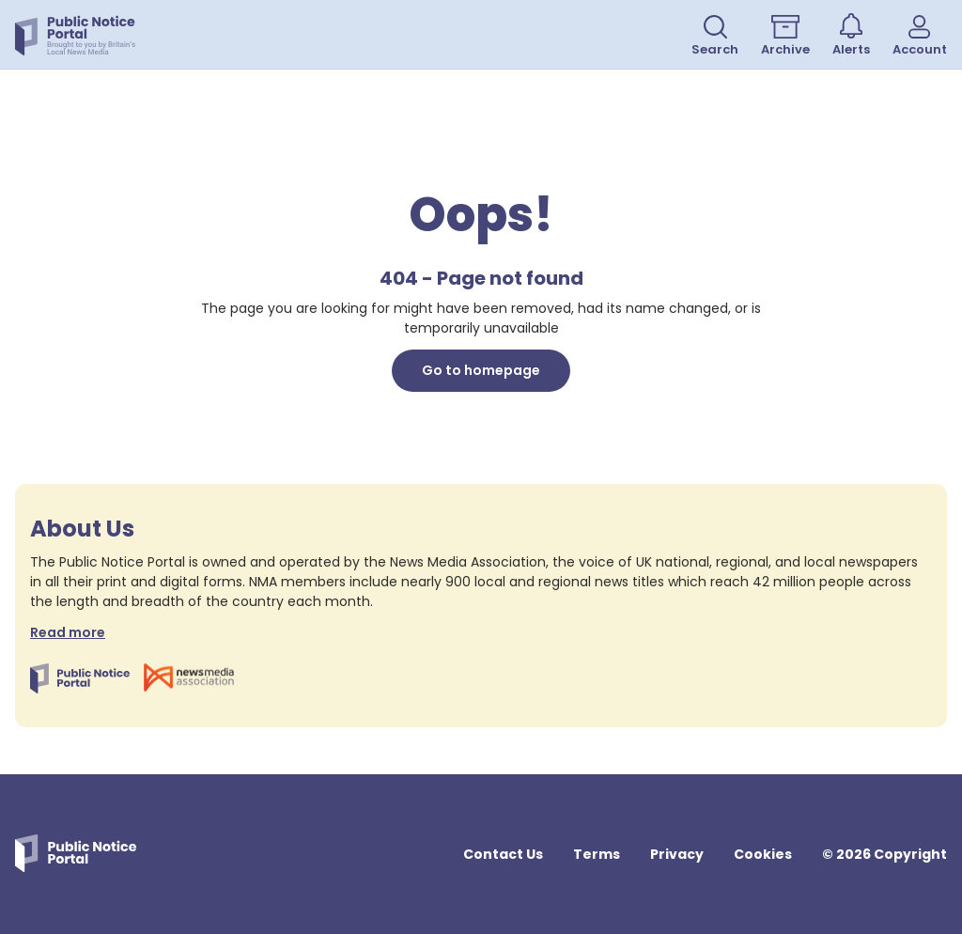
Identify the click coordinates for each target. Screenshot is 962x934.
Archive (785, 36)
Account (919, 36)
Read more (67, 632)
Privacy (677, 854)
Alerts (851, 35)
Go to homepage (481, 370)
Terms (596, 854)
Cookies (763, 854)
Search (714, 36)
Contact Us (503, 854)
